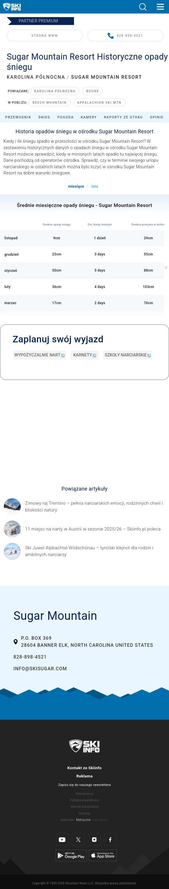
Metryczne (83, 819)
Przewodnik (18, 117)
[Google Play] (71, 855)
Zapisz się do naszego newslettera (84, 785)
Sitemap (84, 813)
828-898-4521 (125, 36)
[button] (142, 7)
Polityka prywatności (84, 800)
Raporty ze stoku (123, 117)
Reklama (84, 776)
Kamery (89, 117)
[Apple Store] (103, 855)
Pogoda (65, 117)
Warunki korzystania (84, 806)
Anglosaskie (100, 819)
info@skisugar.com (40, 668)
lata (95, 186)
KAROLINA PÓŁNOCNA (36, 77)
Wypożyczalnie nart (39, 355)
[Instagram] (94, 839)
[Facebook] (110, 839)
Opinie (157, 117)
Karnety (84, 355)
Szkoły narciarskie (128, 355)
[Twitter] (78, 839)
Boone (92, 91)
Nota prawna (85, 793)
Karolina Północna (55, 91)
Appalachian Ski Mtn (99, 103)
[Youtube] (62, 839)
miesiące (76, 186)
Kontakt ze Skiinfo (84, 767)
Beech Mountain (49, 103)
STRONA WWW (45, 36)
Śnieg (44, 117)
